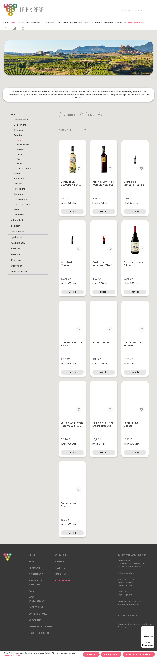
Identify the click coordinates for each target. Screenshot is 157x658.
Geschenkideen (19, 271)
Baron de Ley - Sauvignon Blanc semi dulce (70, 183)
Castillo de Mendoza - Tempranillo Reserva (67, 264)
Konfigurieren (111, 654)
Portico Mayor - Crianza (132, 424)
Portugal (18, 183)
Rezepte (15, 254)
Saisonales (19, 214)
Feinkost (15, 225)
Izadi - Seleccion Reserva (133, 344)
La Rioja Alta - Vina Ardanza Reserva (102, 424)
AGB (31, 590)
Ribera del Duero (23, 145)
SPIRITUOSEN (36, 574)
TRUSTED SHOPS (39, 633)
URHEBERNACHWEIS (40, 626)
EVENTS (59, 561)
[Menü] (152, 627)
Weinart (17, 209)
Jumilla (20, 154)
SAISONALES (62, 580)
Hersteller (71, 114)
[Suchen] (149, 10)
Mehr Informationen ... (13, 655)
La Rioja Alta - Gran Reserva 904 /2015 (72, 424)
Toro (18, 159)
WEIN (32, 561)
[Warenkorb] (21, 28)
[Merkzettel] (7, 28)
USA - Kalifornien (22, 204)
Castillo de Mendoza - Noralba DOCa (134, 183)
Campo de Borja (24, 168)
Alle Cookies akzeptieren (138, 654)
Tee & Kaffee (18, 231)
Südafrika (18, 194)
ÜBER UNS (61, 574)
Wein (14, 114)
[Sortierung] (73, 130)
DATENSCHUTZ (38, 613)
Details (72, 211)
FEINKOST (34, 567)
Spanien (18, 135)
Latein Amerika (21, 199)
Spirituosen (17, 237)
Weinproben (18, 243)
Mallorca (20, 149)
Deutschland (20, 124)
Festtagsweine (21, 119)
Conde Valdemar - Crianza (134, 264)
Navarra (20, 164)
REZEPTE (60, 567)
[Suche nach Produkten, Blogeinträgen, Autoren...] (132, 10)
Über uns (16, 260)
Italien (17, 173)
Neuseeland (19, 189)
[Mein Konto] (15, 28)
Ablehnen (91, 654)
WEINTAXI (61, 555)
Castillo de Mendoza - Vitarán (102, 264)
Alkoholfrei (17, 220)
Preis (94, 114)
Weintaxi (15, 248)
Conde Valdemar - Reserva (71, 344)
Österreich (19, 130)
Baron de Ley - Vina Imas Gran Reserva (103, 183)
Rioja (19, 140)
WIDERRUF (35, 620)
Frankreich (19, 178)
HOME (32, 555)
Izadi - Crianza (100, 342)
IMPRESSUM (36, 607)
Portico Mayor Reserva (69, 505)
